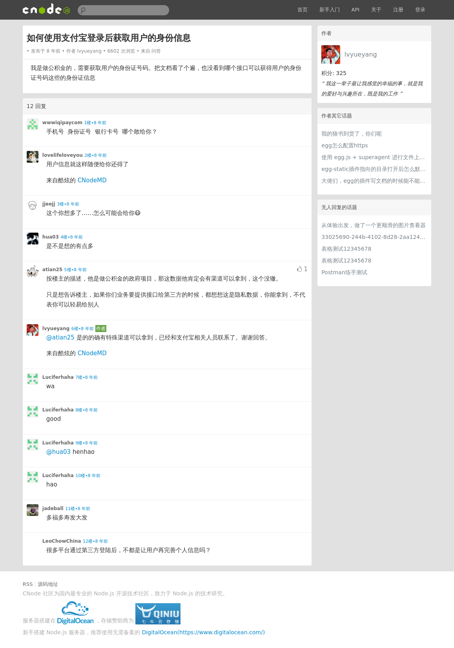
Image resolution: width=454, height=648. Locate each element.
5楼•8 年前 (75, 269)
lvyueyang (361, 54)
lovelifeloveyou (62, 155)
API (356, 10)
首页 (302, 10)
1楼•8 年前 (95, 122)
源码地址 (48, 584)
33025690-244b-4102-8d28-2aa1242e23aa (374, 237)
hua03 (50, 237)
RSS (28, 584)
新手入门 (329, 10)
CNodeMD (92, 180)
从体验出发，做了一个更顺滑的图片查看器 (373, 225)
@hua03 (58, 451)
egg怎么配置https (344, 145)
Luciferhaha (58, 377)
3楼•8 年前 (68, 204)
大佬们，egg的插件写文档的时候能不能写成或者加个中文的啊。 (374, 181)
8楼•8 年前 (86, 410)
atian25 (52, 269)
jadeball (53, 508)
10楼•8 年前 (87, 475)
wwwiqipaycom (62, 122)
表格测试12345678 (346, 249)
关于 (376, 10)
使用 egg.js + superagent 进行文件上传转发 (374, 157)
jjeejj (48, 204)
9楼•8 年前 (86, 443)
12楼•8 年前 (95, 541)
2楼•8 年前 (95, 155)
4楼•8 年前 (71, 237)
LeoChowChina (61, 541)
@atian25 (60, 337)
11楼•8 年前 (77, 508)
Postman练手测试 (344, 272)
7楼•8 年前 (86, 377)
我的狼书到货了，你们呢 (351, 133)
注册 (398, 10)
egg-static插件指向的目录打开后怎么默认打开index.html (374, 169)
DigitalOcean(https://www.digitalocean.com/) (203, 632)
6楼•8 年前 (82, 328)
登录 (420, 10)
